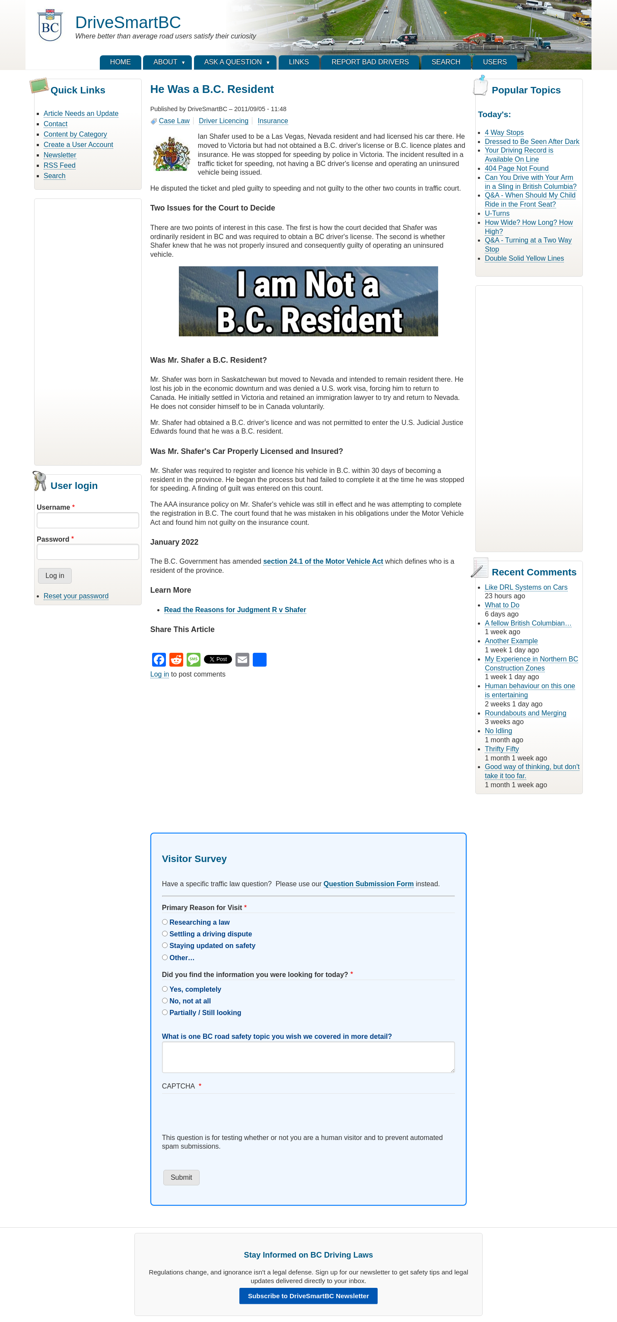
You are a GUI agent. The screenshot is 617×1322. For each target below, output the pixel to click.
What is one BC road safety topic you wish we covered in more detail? (277, 1036)
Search (55, 175)
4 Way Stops (504, 132)
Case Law (174, 121)
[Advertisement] (88, 330)
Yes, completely (195, 989)
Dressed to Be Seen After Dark (532, 141)
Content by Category (75, 134)
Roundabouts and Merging (525, 713)
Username (53, 507)
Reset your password (76, 596)
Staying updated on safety (212, 945)
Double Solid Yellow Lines (524, 258)
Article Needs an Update (81, 113)
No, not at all (190, 1001)
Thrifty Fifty (502, 749)
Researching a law (199, 922)
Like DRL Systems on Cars (526, 587)
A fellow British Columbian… (528, 623)
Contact (55, 124)
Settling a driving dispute (210, 934)
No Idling (498, 730)
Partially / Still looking (205, 1012)
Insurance (273, 121)
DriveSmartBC (128, 22)
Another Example (511, 641)
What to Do (502, 605)
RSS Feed (60, 165)
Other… (182, 957)
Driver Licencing (223, 121)
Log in (159, 674)
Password (53, 539)
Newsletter (60, 155)
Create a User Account (78, 144)
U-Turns (497, 213)
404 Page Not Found (517, 168)
